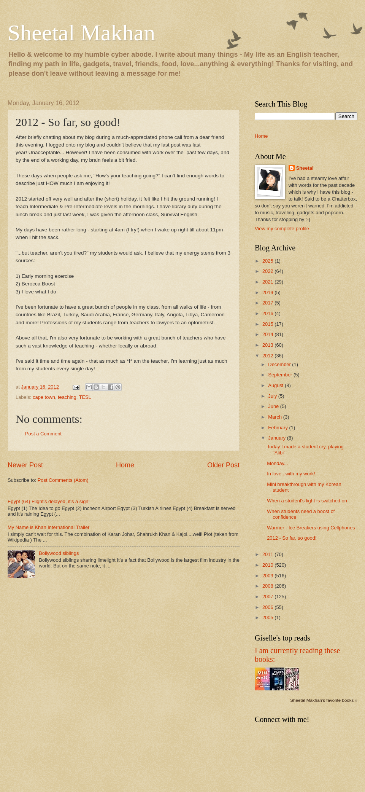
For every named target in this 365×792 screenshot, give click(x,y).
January (277, 438)
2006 (268, 607)
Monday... (277, 463)
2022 (268, 271)
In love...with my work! (291, 473)
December (280, 364)
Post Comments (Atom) (63, 480)
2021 (268, 282)
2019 (268, 292)
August (276, 385)
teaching (67, 397)
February (278, 427)
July (273, 396)
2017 (268, 303)
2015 (268, 324)
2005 (268, 617)
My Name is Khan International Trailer (48, 527)
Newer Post (25, 465)
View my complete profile (282, 228)
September (281, 375)
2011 (268, 554)
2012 (268, 356)
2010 (268, 565)
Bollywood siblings (59, 553)
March (275, 417)
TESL (85, 397)
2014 (268, 334)
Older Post (223, 465)
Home (125, 465)
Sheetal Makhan (81, 32)
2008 (268, 586)
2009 (268, 575)
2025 (268, 261)
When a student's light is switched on (307, 501)
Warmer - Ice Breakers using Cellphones (311, 528)
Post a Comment (43, 434)
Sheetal (305, 168)
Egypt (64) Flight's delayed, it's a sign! (49, 501)
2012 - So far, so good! (291, 538)
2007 (268, 596)
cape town (44, 397)
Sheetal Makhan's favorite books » (323, 700)
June (274, 406)
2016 (268, 313)
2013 (268, 345)
